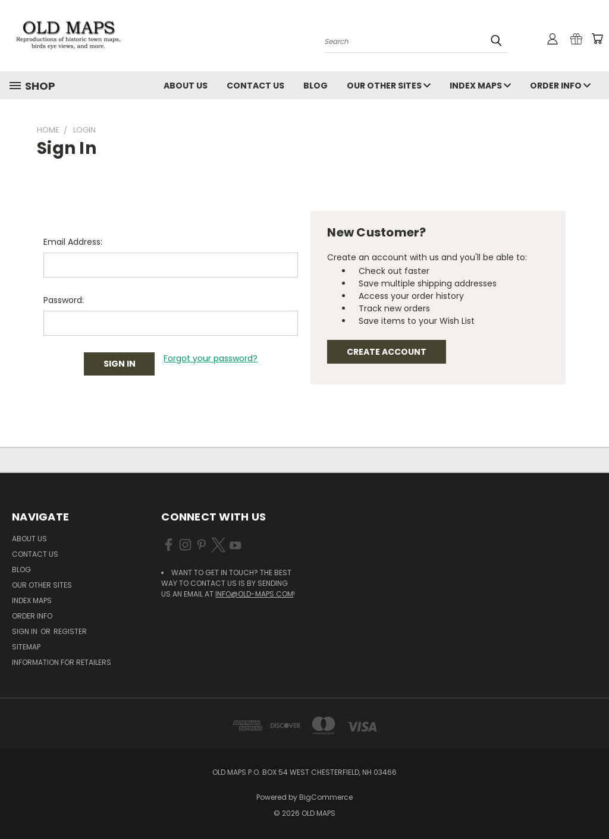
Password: (63, 300)
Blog (315, 86)
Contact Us (255, 86)
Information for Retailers (61, 662)
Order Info (560, 86)
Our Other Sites (389, 86)
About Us (186, 86)
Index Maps (480, 86)
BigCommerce (326, 797)
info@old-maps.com (254, 594)
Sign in (25, 631)
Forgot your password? (211, 358)
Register (70, 631)
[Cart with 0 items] (597, 39)
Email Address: (72, 242)
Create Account (386, 352)
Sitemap (26, 647)
